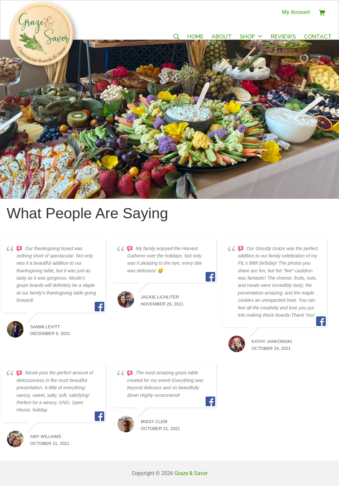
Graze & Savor (191, 473)
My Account (296, 12)
